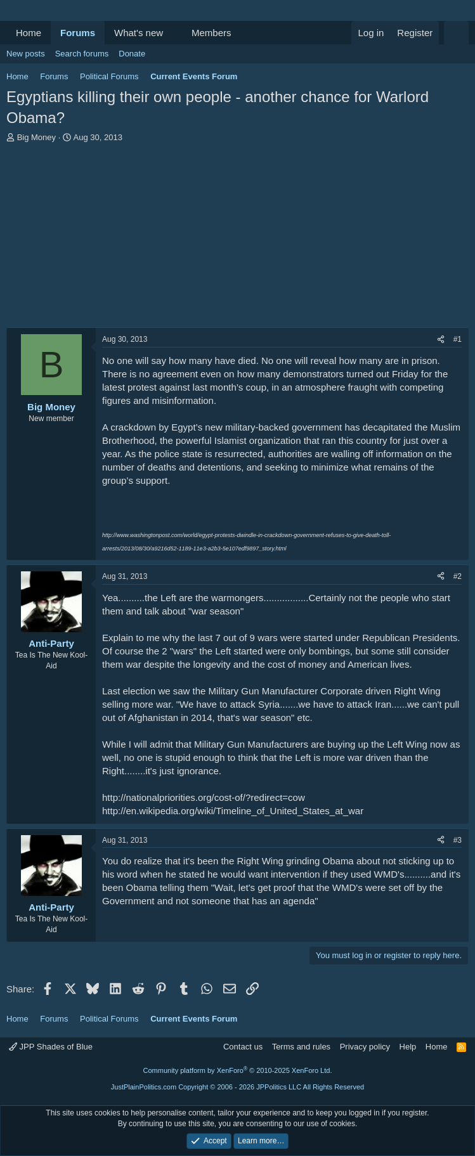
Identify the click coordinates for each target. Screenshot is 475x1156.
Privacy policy (365, 1046)
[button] (173, 32)
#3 (457, 840)
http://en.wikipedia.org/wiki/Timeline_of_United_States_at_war (232, 810)
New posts (25, 53)
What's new (138, 32)
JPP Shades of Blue (51, 1046)
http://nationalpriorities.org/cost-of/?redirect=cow (203, 797)
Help (408, 1046)
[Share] (441, 339)
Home (28, 32)
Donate (132, 53)
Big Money (36, 137)
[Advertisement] (237, 238)
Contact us (243, 1046)
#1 (457, 339)
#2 (457, 576)
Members (211, 32)
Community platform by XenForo (237, 1070)
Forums (77, 32)
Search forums (82, 53)
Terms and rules (301, 1046)
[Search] (456, 32)
